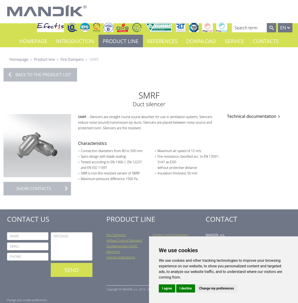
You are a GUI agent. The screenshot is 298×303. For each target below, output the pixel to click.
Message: (61, 236)
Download (201, 40)
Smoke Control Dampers (170, 235)
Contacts (266, 40)
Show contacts (43, 188)
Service (234, 40)
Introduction (75, 40)
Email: (15, 246)
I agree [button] (167, 288)
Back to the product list (43, 74)
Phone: (16, 256)
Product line (121, 40)
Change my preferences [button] (216, 288)
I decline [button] (185, 288)
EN (283, 27)
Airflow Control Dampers (124, 240)
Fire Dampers (72, 59)
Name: (15, 236)
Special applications (120, 257)
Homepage (33, 40)
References (162, 40)
